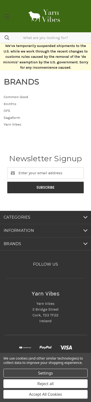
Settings (45, 373)
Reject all (45, 383)
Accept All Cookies (45, 394)
